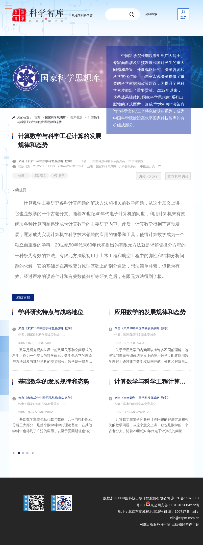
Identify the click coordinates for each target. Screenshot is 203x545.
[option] (53, 374)
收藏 (21, 175)
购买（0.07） (148, 176)
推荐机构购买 (178, 176)
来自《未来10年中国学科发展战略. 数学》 (49, 161)
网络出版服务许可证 (155, 524)
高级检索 (151, 14)
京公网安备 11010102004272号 (172, 505)
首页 (37, 117)
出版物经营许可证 (185, 524)
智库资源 (76, 117)
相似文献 (23, 298)
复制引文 (40, 175)
